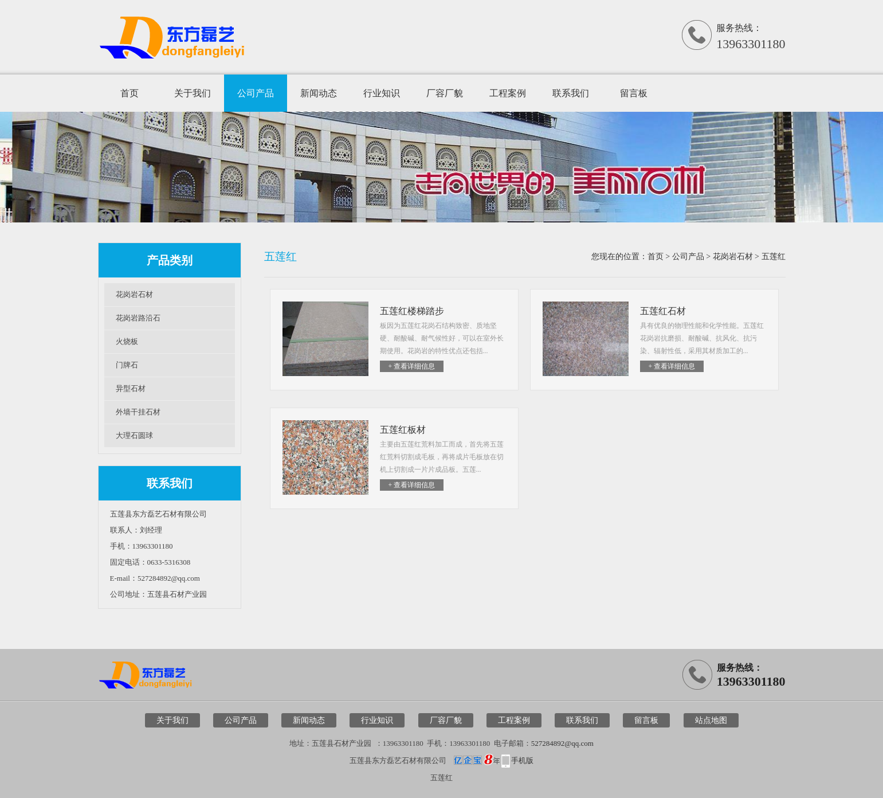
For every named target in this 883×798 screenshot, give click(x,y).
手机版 (522, 760)
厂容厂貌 (444, 93)
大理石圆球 (134, 435)
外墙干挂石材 (138, 412)
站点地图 (711, 720)
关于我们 (192, 93)
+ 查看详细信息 (411, 366)
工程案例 (507, 93)
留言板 (633, 93)
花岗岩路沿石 (138, 318)
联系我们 (570, 93)
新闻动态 (318, 93)
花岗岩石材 (134, 294)
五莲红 (774, 256)
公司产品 (255, 93)
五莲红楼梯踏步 (412, 311)
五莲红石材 (663, 311)
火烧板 (127, 341)
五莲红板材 (403, 430)
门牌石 (127, 365)
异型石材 (131, 388)
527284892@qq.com (562, 743)
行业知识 (381, 93)
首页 (129, 93)
